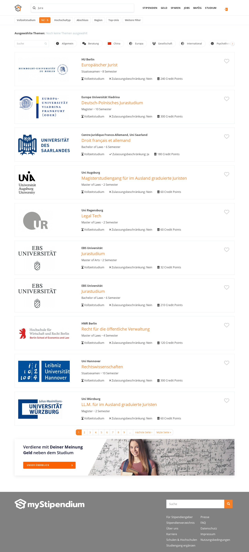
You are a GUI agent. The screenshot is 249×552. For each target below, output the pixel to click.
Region (98, 20)
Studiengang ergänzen (180, 545)
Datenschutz (209, 528)
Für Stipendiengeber (179, 517)
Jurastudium (93, 253)
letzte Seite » (163, 432)
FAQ (203, 523)
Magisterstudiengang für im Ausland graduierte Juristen (134, 178)
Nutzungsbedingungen (215, 540)
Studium (211, 7)
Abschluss (82, 20)
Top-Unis (113, 20)
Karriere (171, 534)
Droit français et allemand (106, 140)
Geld (164, 7)
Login (226, 9)
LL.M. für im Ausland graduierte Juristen (119, 404)
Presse (205, 517)
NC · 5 (44, 20)
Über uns (172, 528)
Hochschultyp (62, 20)
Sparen (176, 7)
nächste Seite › (143, 432)
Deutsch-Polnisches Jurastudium (112, 102)
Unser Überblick (38, 465)
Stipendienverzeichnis (180, 523)
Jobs (187, 7)
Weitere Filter (133, 20)
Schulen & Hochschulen (181, 540)
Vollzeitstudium (26, 20)
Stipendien (150, 7)
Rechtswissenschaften (102, 366)
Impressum (208, 534)
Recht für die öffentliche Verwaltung (115, 329)
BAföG (197, 7)
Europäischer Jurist (99, 65)
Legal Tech (91, 216)
